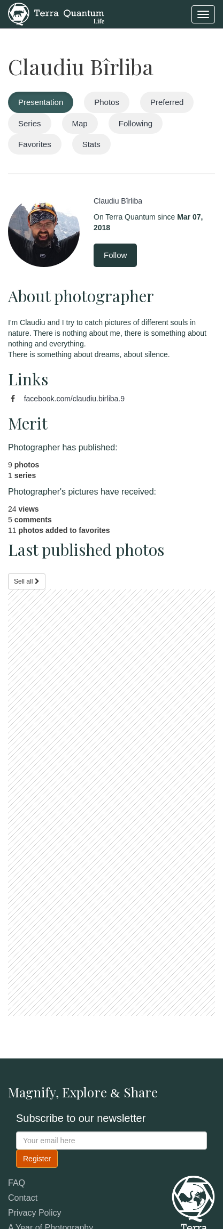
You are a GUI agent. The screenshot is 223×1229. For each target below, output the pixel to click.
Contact (22, 1197)
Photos (106, 102)
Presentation (40, 102)
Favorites (34, 144)
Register (37, 1158)
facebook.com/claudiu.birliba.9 (74, 398)
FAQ (16, 1182)
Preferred (167, 102)
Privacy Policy (34, 1212)
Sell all (27, 581)
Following (135, 123)
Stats (91, 144)
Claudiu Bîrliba (80, 66)
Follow (115, 255)
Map (80, 123)
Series (29, 123)
